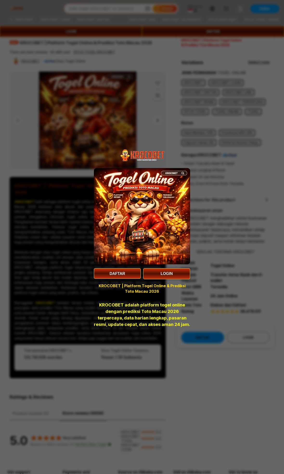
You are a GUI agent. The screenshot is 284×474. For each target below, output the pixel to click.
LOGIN (167, 274)
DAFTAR (117, 274)
